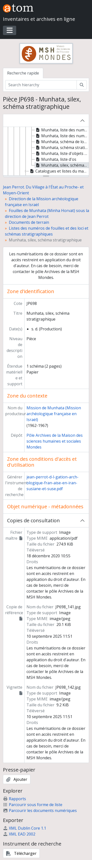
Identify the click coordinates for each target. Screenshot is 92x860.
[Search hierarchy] (41, 84)
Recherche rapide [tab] (23, 73)
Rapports (14, 798)
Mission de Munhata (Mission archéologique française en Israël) (53, 413)
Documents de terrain (29, 222)
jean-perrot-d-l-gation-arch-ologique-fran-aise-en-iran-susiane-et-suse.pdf (52, 482)
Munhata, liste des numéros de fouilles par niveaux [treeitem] (62, 130)
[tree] (46, 151)
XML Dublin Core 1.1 (24, 828)
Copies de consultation (33, 520)
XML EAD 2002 (19, 834)
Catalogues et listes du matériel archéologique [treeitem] (59, 171)
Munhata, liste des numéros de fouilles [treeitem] (62, 136)
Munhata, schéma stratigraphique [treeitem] (62, 147)
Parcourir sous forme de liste (32, 804)
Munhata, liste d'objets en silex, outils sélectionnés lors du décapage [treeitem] (62, 153)
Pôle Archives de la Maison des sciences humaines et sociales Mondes (54, 441)
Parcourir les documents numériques (40, 810)
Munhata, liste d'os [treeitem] (55, 159)
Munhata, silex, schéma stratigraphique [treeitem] (62, 165)
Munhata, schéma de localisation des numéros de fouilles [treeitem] (62, 142)
